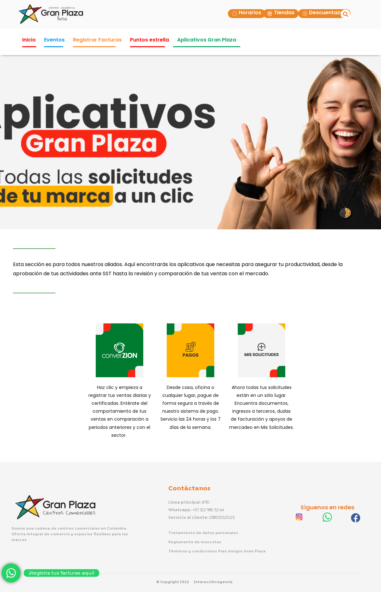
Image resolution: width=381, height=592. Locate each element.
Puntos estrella (149, 39)
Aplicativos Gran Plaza (206, 39)
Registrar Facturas (97, 39)
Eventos (54, 39)
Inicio (29, 39)
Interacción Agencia (213, 582)
